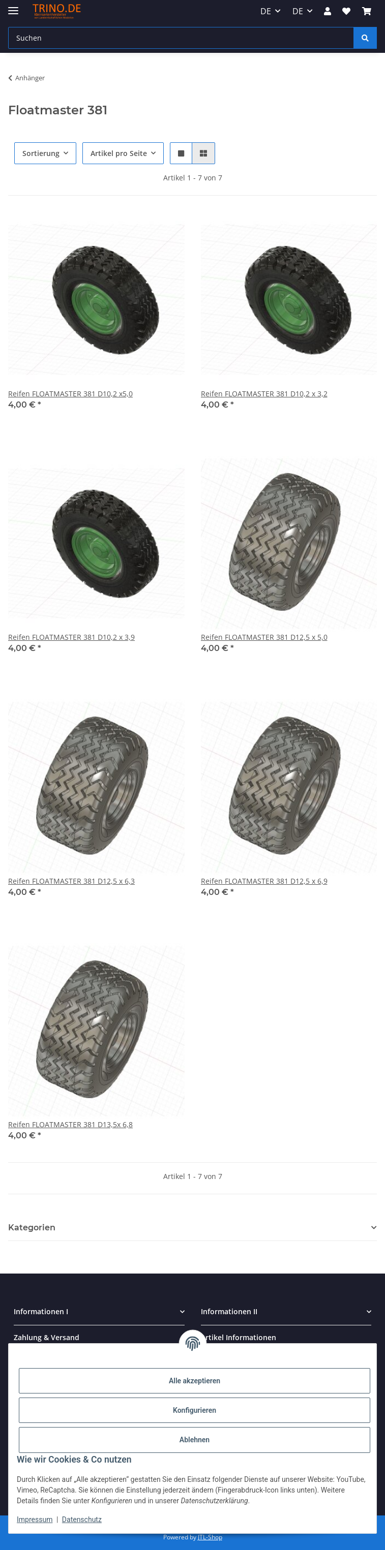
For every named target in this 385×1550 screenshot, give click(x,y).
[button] (327, 11)
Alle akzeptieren (194, 1381)
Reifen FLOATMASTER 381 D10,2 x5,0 (70, 393)
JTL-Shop (210, 1537)
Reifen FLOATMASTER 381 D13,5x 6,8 (70, 1124)
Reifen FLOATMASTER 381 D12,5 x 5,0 (264, 637)
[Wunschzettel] (346, 11)
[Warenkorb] (367, 11)
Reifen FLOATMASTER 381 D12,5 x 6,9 (264, 881)
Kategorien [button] (31, 1227)
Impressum (34, 1519)
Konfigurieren (194, 1410)
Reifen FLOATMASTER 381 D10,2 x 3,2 (264, 393)
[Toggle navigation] (13, 6)
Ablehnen (195, 1440)
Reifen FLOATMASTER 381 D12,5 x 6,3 (71, 881)
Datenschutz (82, 1519)
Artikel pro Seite (119, 153)
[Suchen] (181, 38)
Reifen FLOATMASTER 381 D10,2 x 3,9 (71, 637)
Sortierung (41, 153)
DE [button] (265, 11)
